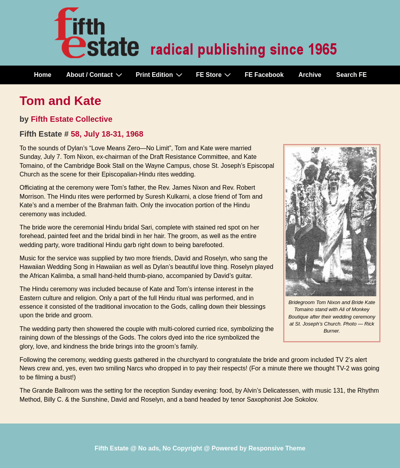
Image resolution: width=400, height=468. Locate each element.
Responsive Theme (276, 448)
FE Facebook (264, 74)
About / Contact (95, 74)
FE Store (214, 74)
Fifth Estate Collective (71, 119)
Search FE (351, 74)
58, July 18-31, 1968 (107, 134)
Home (42, 74)
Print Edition (160, 74)
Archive (309, 74)
